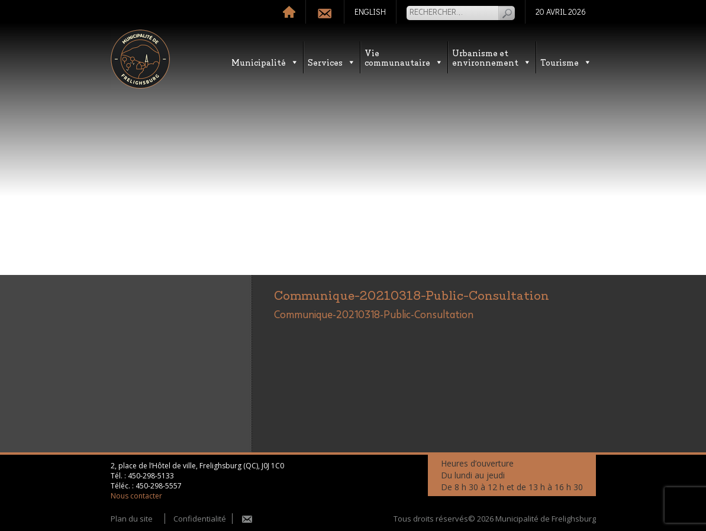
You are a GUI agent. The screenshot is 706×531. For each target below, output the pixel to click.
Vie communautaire (404, 57)
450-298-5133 (151, 476)
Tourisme (566, 61)
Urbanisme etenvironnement (491, 57)
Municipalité (265, 61)
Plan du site (132, 518)
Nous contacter (136, 496)
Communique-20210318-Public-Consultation (373, 315)
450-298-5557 (159, 486)
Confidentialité (199, 518)
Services (332, 61)
